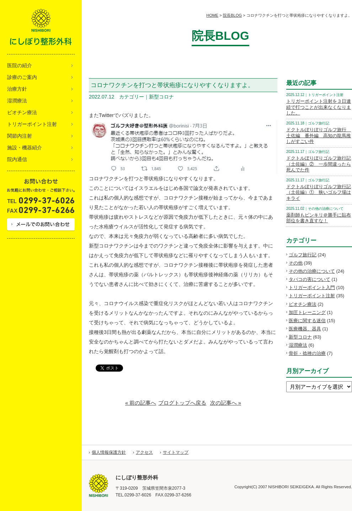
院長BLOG (232, 15)
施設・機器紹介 (24, 147)
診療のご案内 (22, 77)
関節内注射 (19, 136)
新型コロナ (300, 337)
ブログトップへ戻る (182, 403)
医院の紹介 (19, 65)
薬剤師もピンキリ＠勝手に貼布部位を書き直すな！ (318, 218)
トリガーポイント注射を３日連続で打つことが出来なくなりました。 (318, 107)
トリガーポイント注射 (32, 124)
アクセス (144, 452)
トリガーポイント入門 (312, 287)
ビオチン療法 (22, 112)
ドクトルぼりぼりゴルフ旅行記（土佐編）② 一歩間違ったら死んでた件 (318, 163)
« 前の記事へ (140, 403)
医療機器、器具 (305, 328)
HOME (212, 15)
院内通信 (17, 159)
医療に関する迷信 (307, 320)
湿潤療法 (17, 100)
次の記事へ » (225, 403)
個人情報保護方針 (109, 452)
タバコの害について (309, 279)
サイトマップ (175, 452)
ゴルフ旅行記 (302, 254)
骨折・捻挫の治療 (307, 353)
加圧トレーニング (307, 312)
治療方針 (17, 89)
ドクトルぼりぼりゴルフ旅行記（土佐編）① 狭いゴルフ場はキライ (318, 192)
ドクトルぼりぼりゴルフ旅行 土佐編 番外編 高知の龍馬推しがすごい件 (318, 135)
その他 (296, 263)
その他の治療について (312, 271)
